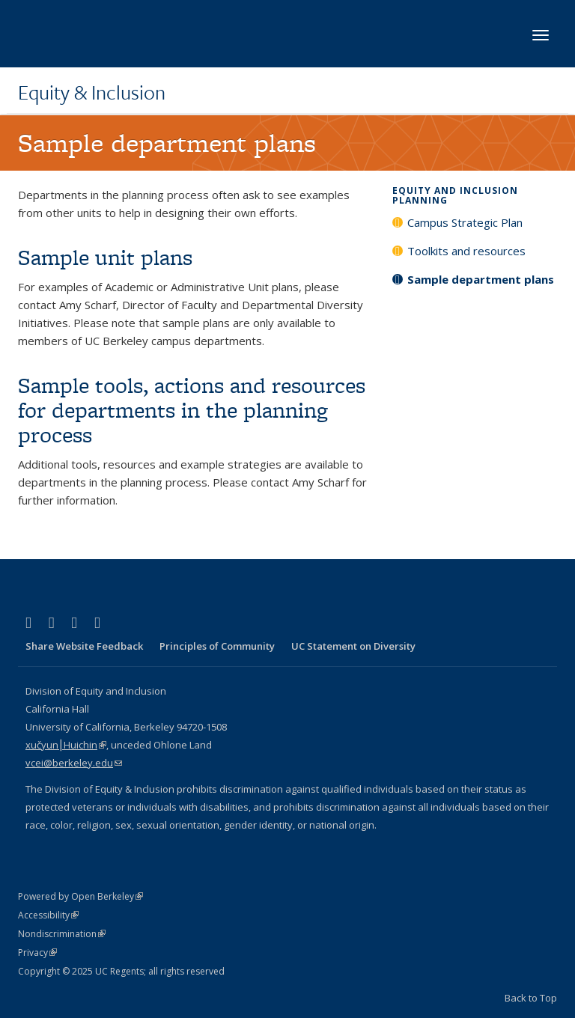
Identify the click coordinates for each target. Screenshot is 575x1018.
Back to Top (531, 998)
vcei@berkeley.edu (73, 762)
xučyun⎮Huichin (65, 745)
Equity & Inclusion (91, 92)
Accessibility (48, 915)
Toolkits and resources (466, 250)
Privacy (37, 952)
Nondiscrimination (62, 933)
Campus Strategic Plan (465, 222)
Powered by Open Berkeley (80, 896)
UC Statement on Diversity (353, 646)
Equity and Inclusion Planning (455, 195)
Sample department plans (480, 279)
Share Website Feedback (84, 646)
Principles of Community (217, 646)
